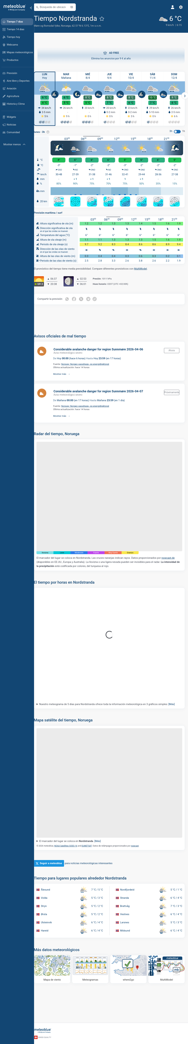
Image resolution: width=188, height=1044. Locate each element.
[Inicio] (13, 7)
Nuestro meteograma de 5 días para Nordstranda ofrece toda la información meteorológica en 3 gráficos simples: (110, 700)
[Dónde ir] (129, 962)
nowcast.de (171, 554)
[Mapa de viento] (55, 962)
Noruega (69, 25)
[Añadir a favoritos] (105, 18)
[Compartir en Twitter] (85, 298)
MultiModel (144, 267)
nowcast (138, 839)
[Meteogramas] (92, 962)
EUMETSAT (90, 839)
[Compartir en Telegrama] (92, 298)
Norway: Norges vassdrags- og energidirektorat (89, 363)
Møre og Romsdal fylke (50, 25)
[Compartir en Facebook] (78, 298)
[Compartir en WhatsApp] (71, 298)
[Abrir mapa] (75, 7)
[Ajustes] (180, 7)
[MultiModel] (166, 962)
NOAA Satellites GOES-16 (69, 839)
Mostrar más (63, 373)
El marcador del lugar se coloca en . (73, 834)
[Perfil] (172, 7)
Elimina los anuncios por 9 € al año (111, 55)
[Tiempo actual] (169, 21)
